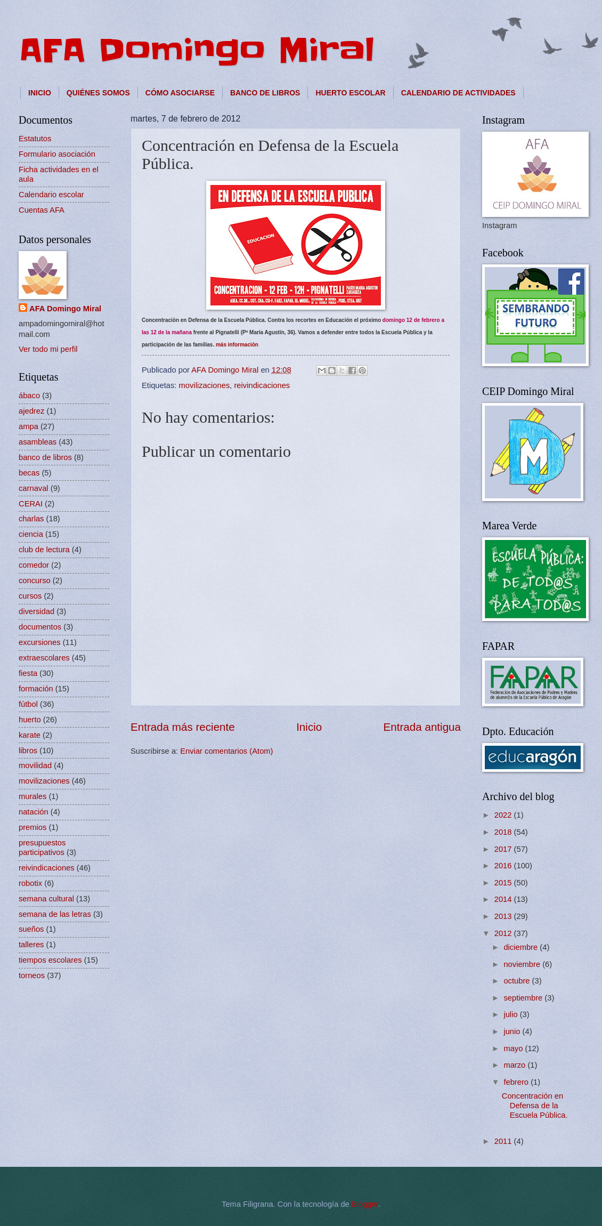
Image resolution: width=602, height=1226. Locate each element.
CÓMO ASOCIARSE (180, 92)
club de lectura (44, 549)
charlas (31, 518)
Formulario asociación (57, 154)
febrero (517, 1082)
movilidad (35, 765)
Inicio (309, 727)
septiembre (523, 998)
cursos (30, 596)
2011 (504, 1141)
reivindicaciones (262, 385)
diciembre (521, 947)
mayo (514, 1048)
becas (29, 473)
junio (512, 1031)
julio (511, 1014)
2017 (504, 849)
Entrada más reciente (183, 727)
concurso (35, 580)
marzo (515, 1065)
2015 (504, 882)
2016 (504, 865)
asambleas (37, 442)
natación (33, 812)
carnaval (33, 488)
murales (32, 796)
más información (237, 345)
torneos (32, 975)
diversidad (36, 611)
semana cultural (46, 898)
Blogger (365, 1204)
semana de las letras (55, 914)
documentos (40, 627)
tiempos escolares (50, 960)
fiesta (28, 673)
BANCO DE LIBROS (265, 92)
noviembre (522, 964)
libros (28, 750)
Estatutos (35, 138)
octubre (517, 981)
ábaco (29, 395)
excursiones (40, 642)
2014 (504, 899)
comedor (34, 565)
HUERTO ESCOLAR (350, 92)
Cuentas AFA (41, 210)
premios (32, 827)
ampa (28, 426)
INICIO (39, 92)
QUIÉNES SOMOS (98, 92)
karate (29, 735)
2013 (504, 916)
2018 (504, 832)
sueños (31, 929)
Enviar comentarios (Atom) (226, 751)
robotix (30, 883)
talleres (31, 944)
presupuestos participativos (42, 847)
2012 (504, 933)
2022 (504, 815)
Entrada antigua (422, 727)
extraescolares (44, 658)
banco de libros (45, 457)
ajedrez (31, 411)
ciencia (31, 534)
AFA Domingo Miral (197, 50)
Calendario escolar (51, 194)
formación (36, 688)
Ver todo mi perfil (48, 349)
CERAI (31, 503)
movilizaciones (204, 385)
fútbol (28, 704)
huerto (30, 719)
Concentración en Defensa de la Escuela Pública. (535, 1105)
